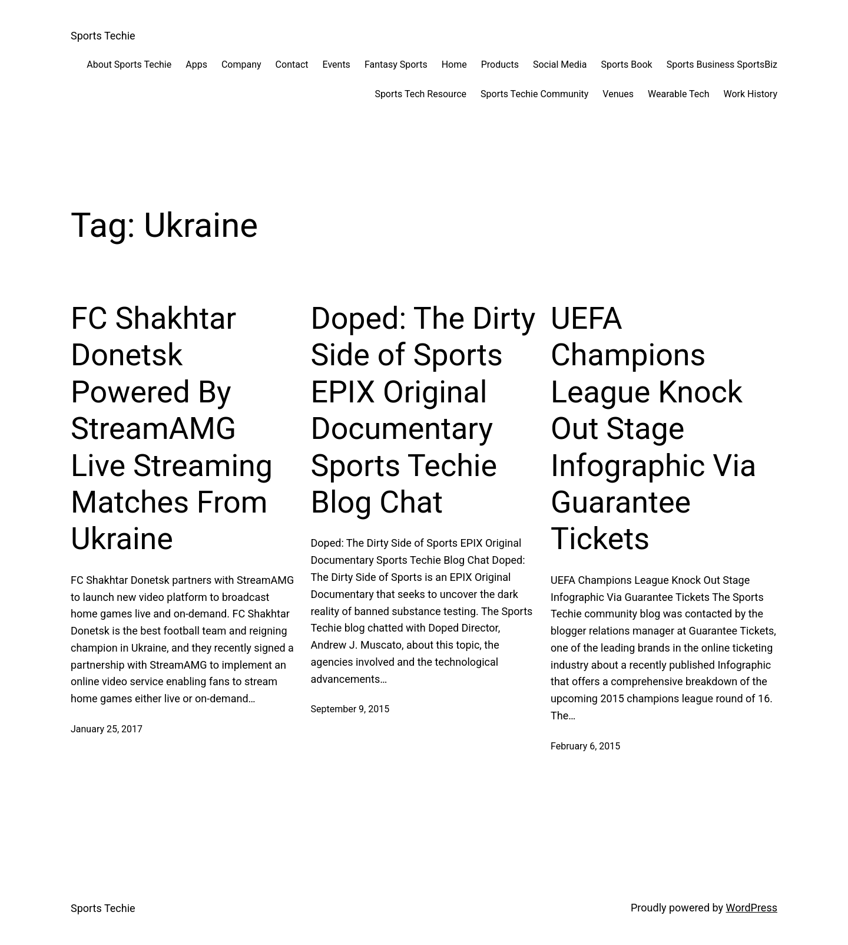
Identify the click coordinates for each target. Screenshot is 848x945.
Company (241, 64)
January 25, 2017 (107, 729)
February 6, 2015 (585, 746)
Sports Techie (103, 35)
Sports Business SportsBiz (722, 64)
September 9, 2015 (350, 709)
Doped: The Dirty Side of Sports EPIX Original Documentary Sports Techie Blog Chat (423, 410)
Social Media (560, 64)
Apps (196, 64)
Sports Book (626, 64)
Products (500, 64)
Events (336, 64)
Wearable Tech (678, 94)
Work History (750, 94)
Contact (292, 64)
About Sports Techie (129, 64)
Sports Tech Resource (420, 94)
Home (454, 64)
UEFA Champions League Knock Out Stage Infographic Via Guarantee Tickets (653, 428)
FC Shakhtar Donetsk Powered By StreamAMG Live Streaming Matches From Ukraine (172, 428)
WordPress (751, 907)
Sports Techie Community (534, 94)
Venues (618, 94)
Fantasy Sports (396, 64)
